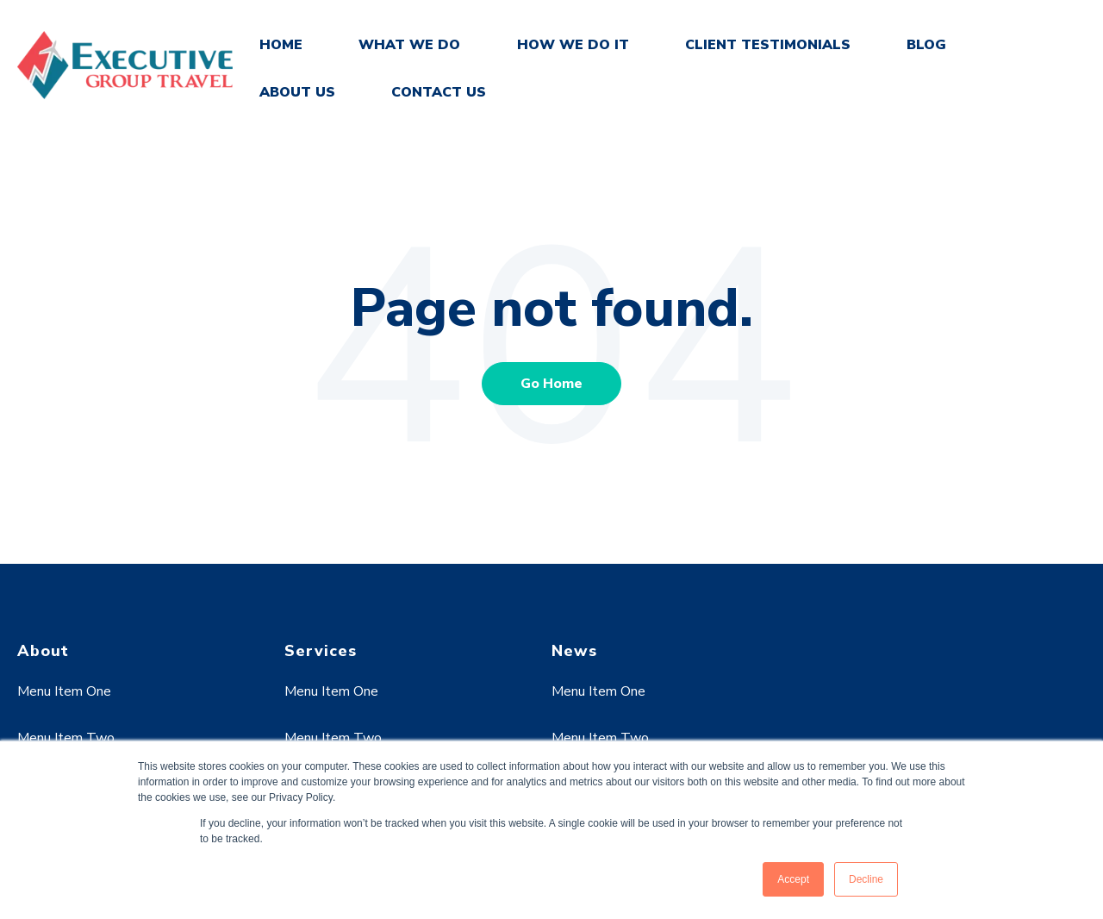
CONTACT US (438, 92)
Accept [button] (793, 879)
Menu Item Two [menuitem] (66, 737)
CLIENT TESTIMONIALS (768, 44)
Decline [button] (866, 879)
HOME (280, 44)
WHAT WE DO (409, 44)
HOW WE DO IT (573, 44)
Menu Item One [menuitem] (64, 691)
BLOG (926, 44)
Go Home (551, 383)
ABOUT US (297, 92)
